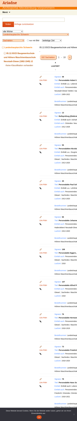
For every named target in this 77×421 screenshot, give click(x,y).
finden (8, 24)
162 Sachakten (48, 57)
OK (39, 417)
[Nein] (74, 414)
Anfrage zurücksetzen (24, 24)
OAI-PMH (43, 80)
